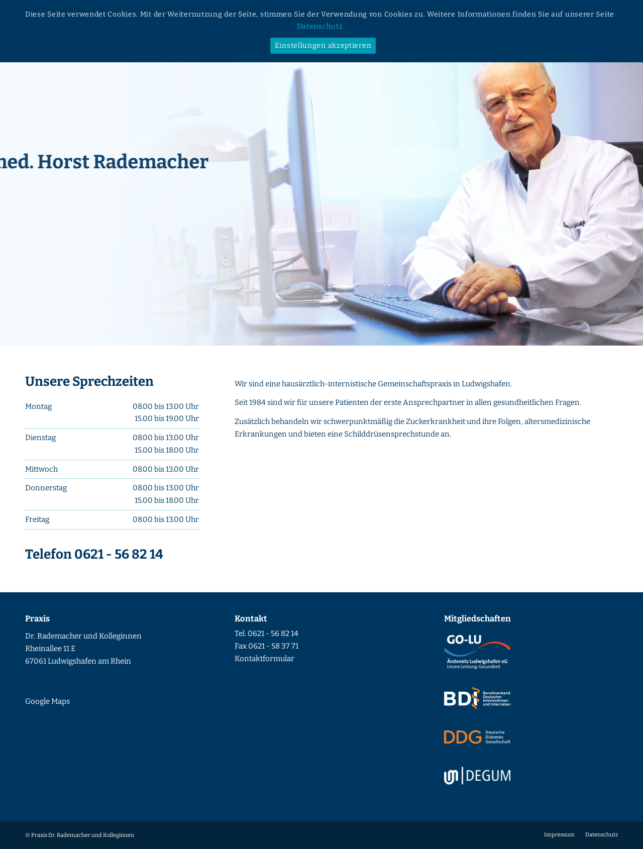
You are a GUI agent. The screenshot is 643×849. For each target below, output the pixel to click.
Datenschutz (320, 26)
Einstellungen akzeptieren (323, 45)
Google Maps (47, 701)
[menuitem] (559, 834)
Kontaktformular (264, 658)
